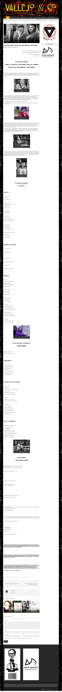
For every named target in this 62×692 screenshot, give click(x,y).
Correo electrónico (6, 635)
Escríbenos (56, 19)
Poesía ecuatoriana (7, 577)
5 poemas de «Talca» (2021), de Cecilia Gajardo (13, 583)
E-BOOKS (30, 17)
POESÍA (7, 17)
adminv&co (5, 47)
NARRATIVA (23, 17)
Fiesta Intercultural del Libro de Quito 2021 (27, 576)
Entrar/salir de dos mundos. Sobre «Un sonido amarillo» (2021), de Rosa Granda (29, 583)
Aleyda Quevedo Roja (17, 576)
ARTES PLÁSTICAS (36, 17)
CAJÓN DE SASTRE (50, 17)
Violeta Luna (28, 577)
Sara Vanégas (19, 577)
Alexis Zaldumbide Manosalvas (8, 576)
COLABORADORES (38, 19)
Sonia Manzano (24, 577)
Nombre (5, 631)
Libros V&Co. (43, 17)
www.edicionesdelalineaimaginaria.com (33, 568)
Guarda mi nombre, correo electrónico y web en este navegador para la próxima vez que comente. (18, 639)
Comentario (5, 620)
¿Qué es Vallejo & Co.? (45, 19)
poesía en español (13, 577)
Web (23, 635)
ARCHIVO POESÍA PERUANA (15, 17)
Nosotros (51, 19)
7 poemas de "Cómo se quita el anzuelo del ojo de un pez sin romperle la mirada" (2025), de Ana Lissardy (25, 20)
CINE (27, 17)
